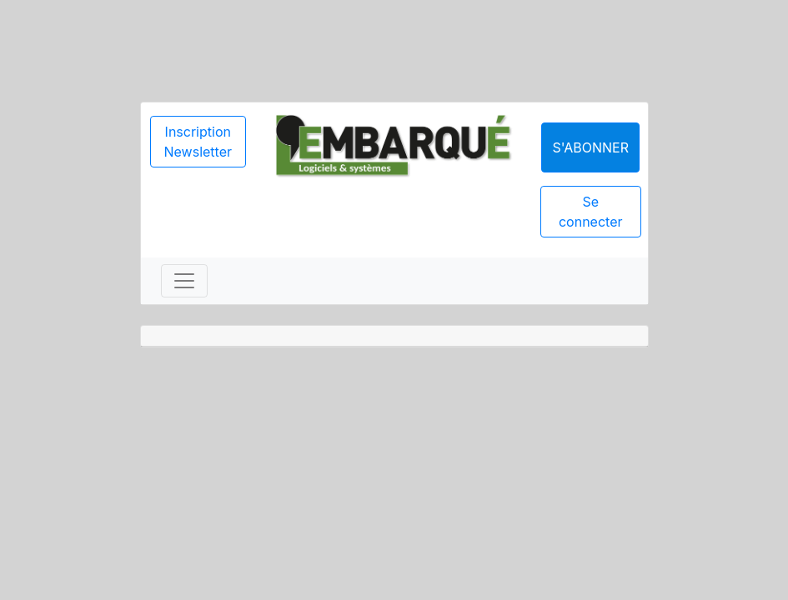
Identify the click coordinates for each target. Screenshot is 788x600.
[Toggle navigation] (184, 281)
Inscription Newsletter (198, 141)
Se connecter (591, 211)
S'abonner (590, 147)
